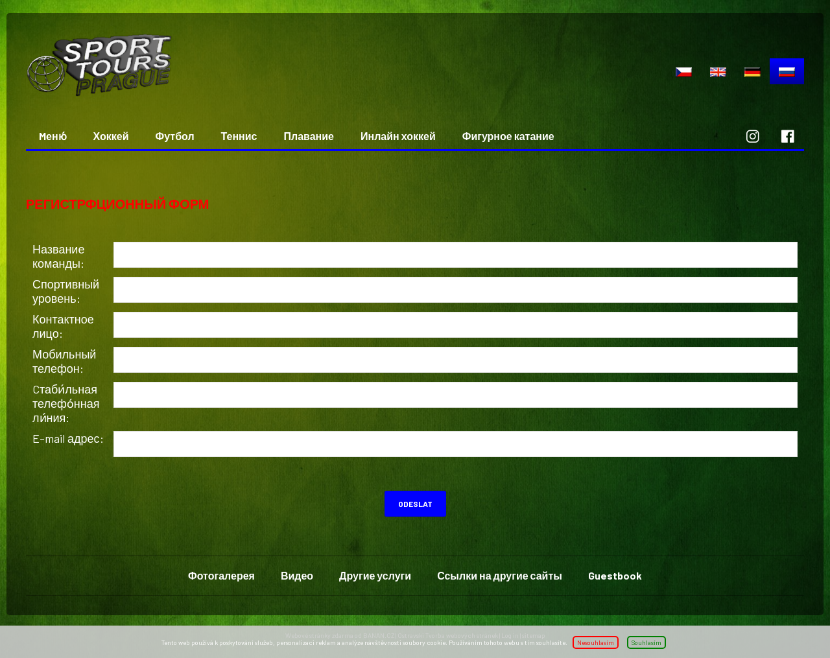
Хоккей (111, 136)
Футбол (175, 136)
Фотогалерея (221, 575)
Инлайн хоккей (398, 136)
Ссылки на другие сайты (499, 575)
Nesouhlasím (595, 642)
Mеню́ (53, 136)
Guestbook (615, 575)
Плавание (309, 136)
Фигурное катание (508, 136)
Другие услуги (375, 575)
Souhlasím (646, 642)
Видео (297, 575)
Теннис (239, 136)
